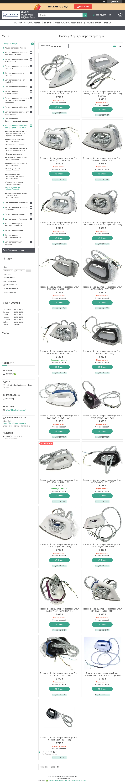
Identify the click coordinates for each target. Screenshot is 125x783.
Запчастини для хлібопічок (16, 107)
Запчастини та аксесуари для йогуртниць (17, 208)
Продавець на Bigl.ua (62, 778)
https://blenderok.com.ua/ (16, 410)
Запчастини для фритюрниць (17, 203)
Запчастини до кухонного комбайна (15, 81)
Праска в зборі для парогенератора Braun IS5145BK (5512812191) (59, 674)
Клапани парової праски (15, 145)
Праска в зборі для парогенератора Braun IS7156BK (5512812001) (102, 481)
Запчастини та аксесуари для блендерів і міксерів (17, 54)
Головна (18, 23)
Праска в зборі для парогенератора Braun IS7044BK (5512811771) (102, 288)
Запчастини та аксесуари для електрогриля (17, 113)
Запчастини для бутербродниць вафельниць (16, 120)
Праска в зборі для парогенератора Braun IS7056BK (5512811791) (102, 352)
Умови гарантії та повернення (68, 23)
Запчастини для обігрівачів (16, 219)
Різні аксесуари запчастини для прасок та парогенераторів (16, 195)
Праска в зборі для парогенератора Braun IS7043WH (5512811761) (59, 288)
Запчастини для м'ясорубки (16, 87)
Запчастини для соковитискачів (11, 92)
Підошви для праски (14, 154)
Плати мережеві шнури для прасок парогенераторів (16, 149)
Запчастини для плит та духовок (14, 243)
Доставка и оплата (92, 23)
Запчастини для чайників (15, 214)
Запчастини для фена (14, 230)
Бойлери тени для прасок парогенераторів (15, 140)
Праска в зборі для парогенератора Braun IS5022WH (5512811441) (59, 92)
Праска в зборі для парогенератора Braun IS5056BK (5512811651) (59, 738)
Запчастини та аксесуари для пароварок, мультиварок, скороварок (17, 100)
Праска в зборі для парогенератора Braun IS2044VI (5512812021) (102, 545)
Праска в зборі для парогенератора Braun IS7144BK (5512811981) (102, 417)
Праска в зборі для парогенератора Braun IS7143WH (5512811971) (59, 417)
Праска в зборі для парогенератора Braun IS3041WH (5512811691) (102, 159)
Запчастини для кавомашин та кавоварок (16, 60)
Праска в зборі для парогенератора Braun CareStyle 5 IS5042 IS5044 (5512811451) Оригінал (102, 93)
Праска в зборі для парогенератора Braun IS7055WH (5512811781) (59, 352)
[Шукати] (85, 15)
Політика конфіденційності (77, 781)
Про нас (107, 23)
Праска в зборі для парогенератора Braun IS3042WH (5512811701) (59, 223)
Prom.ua (74, 776)
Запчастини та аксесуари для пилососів (17, 67)
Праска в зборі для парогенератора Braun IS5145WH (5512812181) (102, 610)
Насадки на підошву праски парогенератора (16, 159)
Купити (60, 107)
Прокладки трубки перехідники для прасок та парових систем (16, 176)
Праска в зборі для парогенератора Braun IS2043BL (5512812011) (59, 545)
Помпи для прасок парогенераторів (13, 170)
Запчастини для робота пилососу (14, 74)
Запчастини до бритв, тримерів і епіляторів (14, 225)
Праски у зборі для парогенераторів (13, 189)
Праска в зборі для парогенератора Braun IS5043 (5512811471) (59, 159)
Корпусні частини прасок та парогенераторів (16, 164)
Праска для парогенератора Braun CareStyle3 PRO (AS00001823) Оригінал (102, 674)
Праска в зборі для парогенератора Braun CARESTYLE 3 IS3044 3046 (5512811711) (102, 223)
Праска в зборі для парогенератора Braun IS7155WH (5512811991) (59, 481)
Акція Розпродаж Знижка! (15, 48)
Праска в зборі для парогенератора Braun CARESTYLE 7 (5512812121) (59, 610)
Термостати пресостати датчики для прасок (15, 183)
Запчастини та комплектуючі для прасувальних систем (16, 127)
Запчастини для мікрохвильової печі (13, 236)
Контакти (48, 23)
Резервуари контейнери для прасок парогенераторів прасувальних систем (16, 134)
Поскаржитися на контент (58, 781)
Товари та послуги (32, 23)
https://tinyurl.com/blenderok (14, 423)
